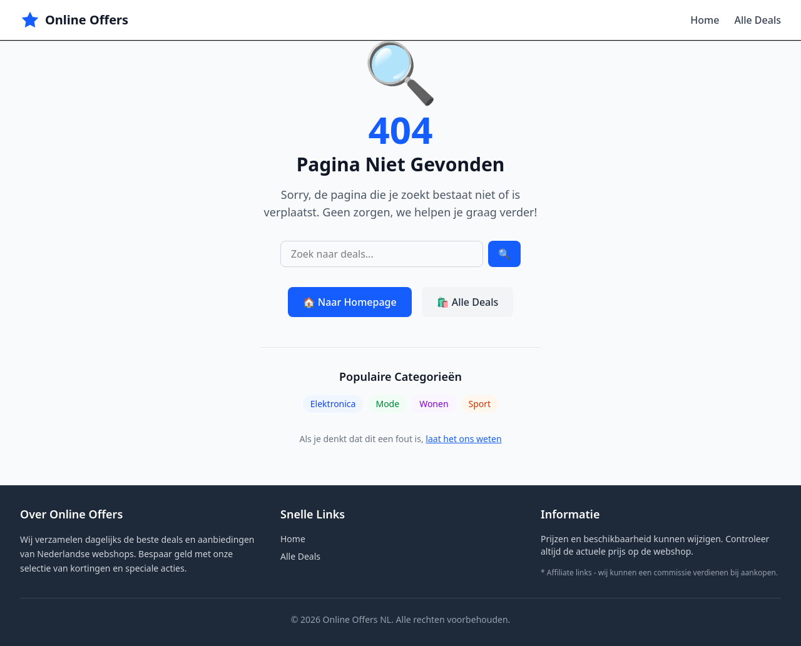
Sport (480, 404)
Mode (387, 404)
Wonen (433, 404)
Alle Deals (757, 20)
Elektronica (333, 404)
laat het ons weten (463, 439)
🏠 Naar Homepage (350, 302)
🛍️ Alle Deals (468, 302)
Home (704, 20)
